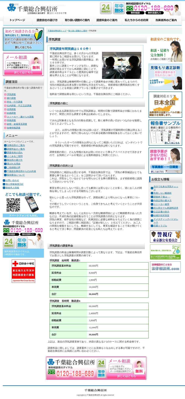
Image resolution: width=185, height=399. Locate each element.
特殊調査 (11, 120)
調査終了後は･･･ (162, 196)
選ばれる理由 (13, 163)
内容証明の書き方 (163, 200)
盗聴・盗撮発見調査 (17, 124)
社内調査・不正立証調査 (19, 105)
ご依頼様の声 (13, 167)
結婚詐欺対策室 (161, 215)
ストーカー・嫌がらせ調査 (20, 116)
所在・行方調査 (15, 102)
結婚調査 (11, 113)
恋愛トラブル (160, 225)
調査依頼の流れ (15, 152)
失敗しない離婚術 (163, 193)
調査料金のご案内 (107, 20)
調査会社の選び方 (47, 20)
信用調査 (11, 109)
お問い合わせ (12, 180)
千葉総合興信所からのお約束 (21, 171)
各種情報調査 (13, 127)
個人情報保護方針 (15, 184)
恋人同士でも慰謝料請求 (166, 208)
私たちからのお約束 (137, 20)
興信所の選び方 (15, 160)
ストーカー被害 (161, 204)
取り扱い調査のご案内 (77, 20)
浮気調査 (11, 94)
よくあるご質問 (15, 156)
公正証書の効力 (161, 211)
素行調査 (11, 98)
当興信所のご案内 (167, 20)
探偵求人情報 (12, 187)
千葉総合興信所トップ (57, 31)
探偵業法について (16, 175)
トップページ (17, 20)
